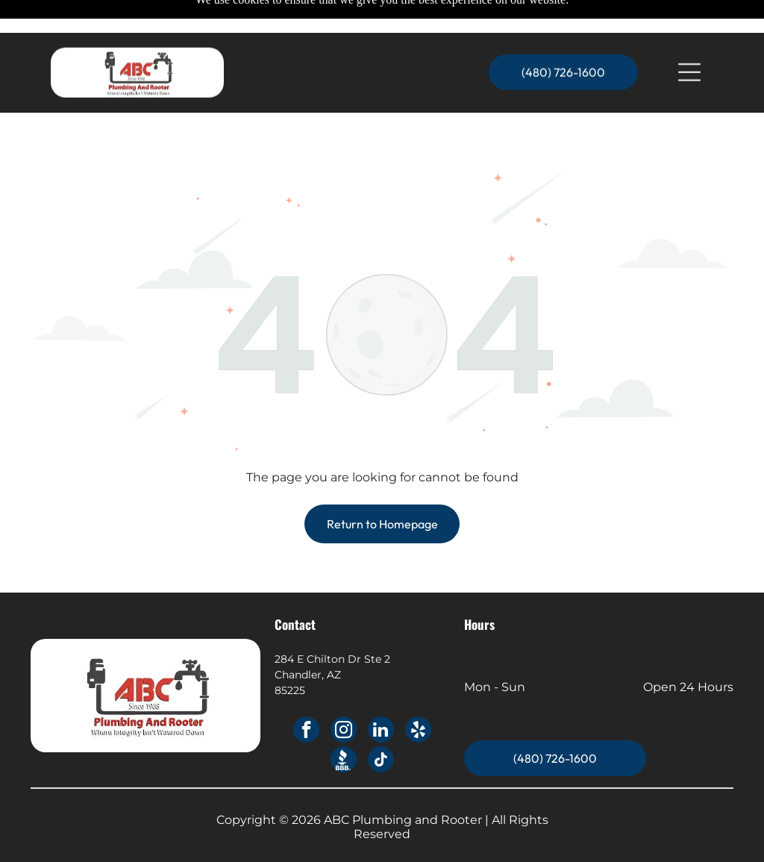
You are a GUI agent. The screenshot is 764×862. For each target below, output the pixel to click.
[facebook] (306, 694)
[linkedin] (381, 694)
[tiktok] (381, 724)
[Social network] (344, 724)
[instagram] (344, 694)
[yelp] (418, 694)
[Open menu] (689, 39)
